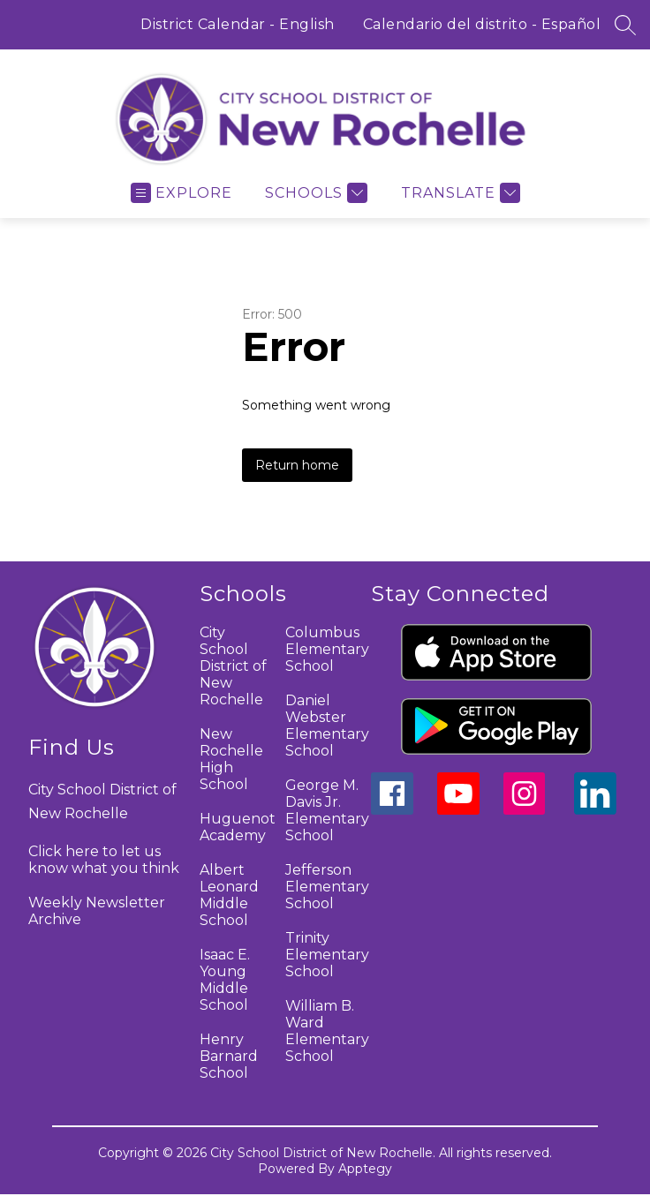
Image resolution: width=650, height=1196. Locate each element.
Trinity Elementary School (327, 954)
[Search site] (625, 24)
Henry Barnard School (229, 1056)
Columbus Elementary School (327, 649)
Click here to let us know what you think (103, 859)
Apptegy (365, 1169)
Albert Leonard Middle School (229, 895)
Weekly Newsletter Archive (96, 911)
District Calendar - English (237, 24)
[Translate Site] (458, 193)
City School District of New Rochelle (233, 666)
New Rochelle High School (231, 759)
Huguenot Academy (238, 827)
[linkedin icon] (595, 809)
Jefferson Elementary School (327, 886)
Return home (297, 465)
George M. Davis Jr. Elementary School (327, 810)
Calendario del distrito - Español (482, 24)
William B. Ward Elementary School (327, 1030)
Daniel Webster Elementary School (327, 725)
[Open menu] (181, 193)
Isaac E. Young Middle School (225, 979)
